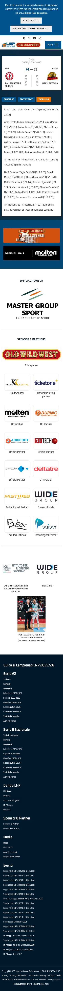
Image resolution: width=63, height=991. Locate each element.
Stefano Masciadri (17, 187)
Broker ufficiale (46, 507)
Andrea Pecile (24, 127)
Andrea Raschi (21, 192)
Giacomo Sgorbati (41, 182)
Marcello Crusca (49, 192)
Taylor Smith (25, 172)
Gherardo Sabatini (48, 187)
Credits (58, 975)
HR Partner (46, 424)
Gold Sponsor (17, 393)
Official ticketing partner (46, 394)
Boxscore (9, 99)
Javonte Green (24, 122)
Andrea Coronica (11, 142)
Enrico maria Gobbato (35, 152)
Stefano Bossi (33, 137)
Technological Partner (17, 507)
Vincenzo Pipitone (41, 142)
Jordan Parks (51, 122)
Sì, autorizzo (30, 20)
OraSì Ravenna (50, 83)
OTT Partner (46, 479)
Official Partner (17, 451)
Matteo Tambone (12, 182)
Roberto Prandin (24, 132)
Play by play (26, 99)
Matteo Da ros (50, 127)
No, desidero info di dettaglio (30, 28)
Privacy (5, 975)
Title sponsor (31, 365)
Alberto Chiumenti (34, 177)
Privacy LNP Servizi (18, 975)
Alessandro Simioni (19, 147)
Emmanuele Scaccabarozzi (28, 197)
